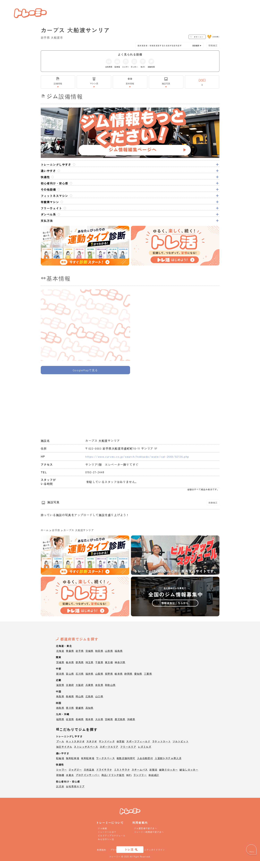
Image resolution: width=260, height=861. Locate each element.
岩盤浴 (153, 769)
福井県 (89, 673)
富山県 (70, 673)
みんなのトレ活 (106, 839)
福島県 (119, 651)
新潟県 (60, 673)
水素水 (70, 775)
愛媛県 (80, 707)
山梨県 (99, 673)
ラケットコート (161, 741)
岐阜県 (119, 673)
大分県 (99, 719)
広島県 (89, 696)
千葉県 (99, 662)
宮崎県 (109, 719)
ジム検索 (102, 828)
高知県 (89, 707)
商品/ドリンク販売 (113, 775)
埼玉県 (89, 662)
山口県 (99, 696)
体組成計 (153, 775)
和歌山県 (110, 685)
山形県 (109, 651)
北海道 (60, 651)
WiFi (129, 775)
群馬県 (80, 662)
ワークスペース (105, 758)
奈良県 (99, 685)
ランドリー (140, 775)
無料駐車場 (72, 758)
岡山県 (80, 696)
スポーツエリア (109, 746)
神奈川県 (120, 662)
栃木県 (70, 662)
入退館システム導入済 (168, 758)
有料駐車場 (87, 758)
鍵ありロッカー (168, 769)
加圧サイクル (64, 746)
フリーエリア (128, 746)
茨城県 (60, 662)
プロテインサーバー (88, 775)
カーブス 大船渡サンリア (78, 530)
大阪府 (80, 685)
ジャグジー (75, 769)
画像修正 (213, 502)
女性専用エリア (75, 786)
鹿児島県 (120, 719)
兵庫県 (89, 685)
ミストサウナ (122, 769)
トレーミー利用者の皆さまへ (149, 831)
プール (60, 741)
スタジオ (91, 741)
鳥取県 (60, 696)
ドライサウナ (104, 769)
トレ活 (129, 849)
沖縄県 (131, 719)
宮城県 (89, 651)
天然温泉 (89, 769)
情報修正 (213, 45)
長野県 (109, 673)
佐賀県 (70, 719)
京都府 (70, 685)
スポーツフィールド (138, 741)
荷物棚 (60, 775)
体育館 (121, 741)
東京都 (109, 662)
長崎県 (80, 719)
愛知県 (138, 673)
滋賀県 (60, 685)
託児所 (60, 786)
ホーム (45, 530)
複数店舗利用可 (126, 758)
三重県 (148, 673)
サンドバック (107, 741)
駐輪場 (60, 758)
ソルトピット (181, 741)
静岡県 (128, 673)
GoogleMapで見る (85, 370)
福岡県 (60, 719)
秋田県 (99, 651)
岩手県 (56, 530)
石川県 (80, 673)
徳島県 (60, 707)
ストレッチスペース (86, 746)
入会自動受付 (145, 758)
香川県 (70, 707)
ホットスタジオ (75, 741)
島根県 (70, 696)
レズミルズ (144, 746)
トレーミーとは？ (107, 831)
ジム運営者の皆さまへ (145, 828)
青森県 (70, 651)
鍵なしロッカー (189, 769)
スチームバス (140, 769)
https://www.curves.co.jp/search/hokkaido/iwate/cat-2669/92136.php (137, 456)
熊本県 (89, 719)
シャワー (61, 769)
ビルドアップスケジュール (111, 835)
